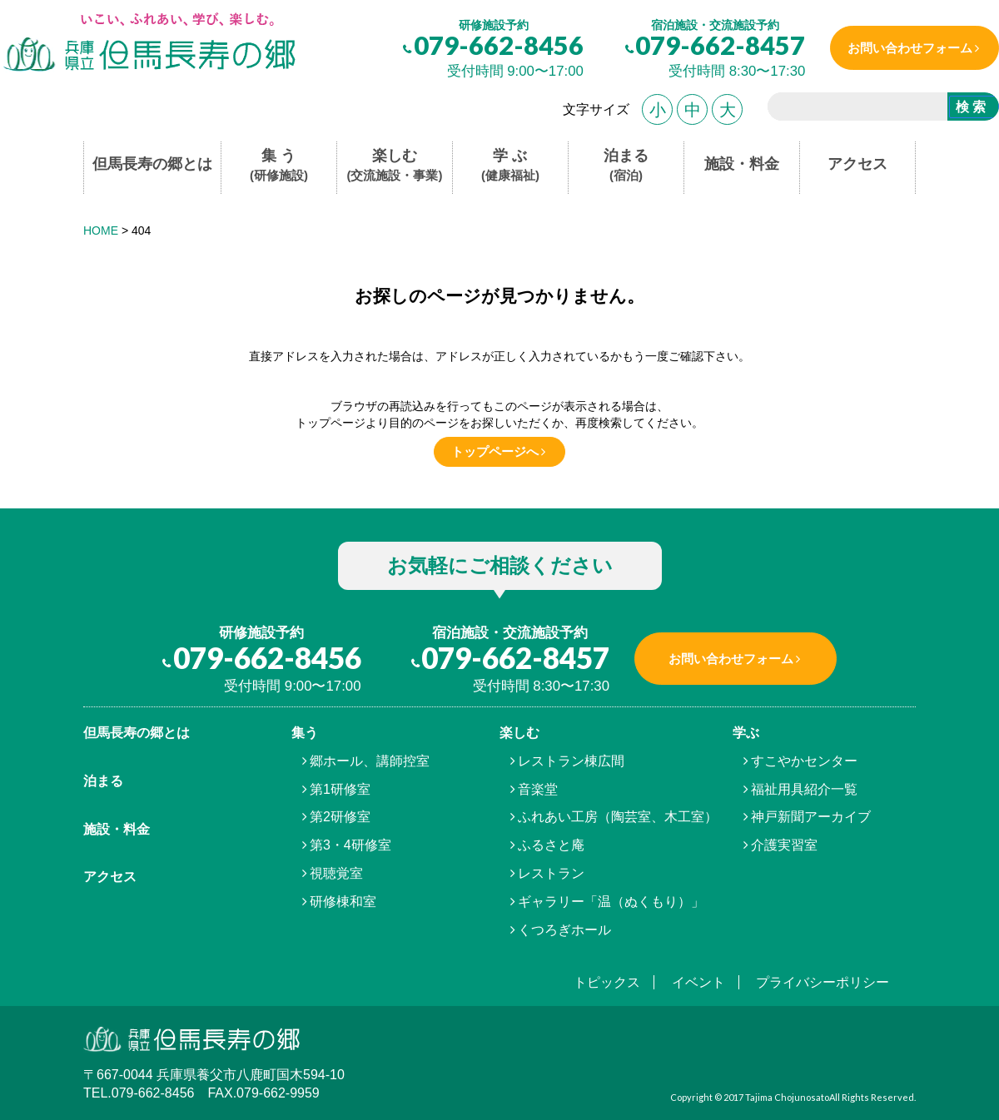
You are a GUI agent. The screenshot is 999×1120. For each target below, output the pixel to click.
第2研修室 (340, 817)
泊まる (626, 166)
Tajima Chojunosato (787, 1097)
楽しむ (395, 166)
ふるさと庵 (551, 845)
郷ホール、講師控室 (370, 761)
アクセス (857, 164)
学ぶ (746, 733)
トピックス (607, 982)
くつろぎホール (564, 930)
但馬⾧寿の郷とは (136, 733)
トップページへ (495, 451)
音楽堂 (538, 789)
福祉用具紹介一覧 (804, 789)
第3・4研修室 (350, 845)
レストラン (551, 873)
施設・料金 (741, 164)
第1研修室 (340, 789)
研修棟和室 (343, 902)
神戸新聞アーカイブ (811, 817)
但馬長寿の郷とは (152, 164)
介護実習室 (784, 845)
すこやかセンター (804, 761)
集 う (279, 166)
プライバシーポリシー (822, 982)
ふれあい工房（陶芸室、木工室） (618, 817)
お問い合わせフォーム (909, 48)
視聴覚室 (336, 873)
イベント (698, 982)
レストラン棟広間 (571, 761)
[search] (851, 109)
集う (304, 733)
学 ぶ (510, 166)
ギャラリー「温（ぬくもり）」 (611, 902)
